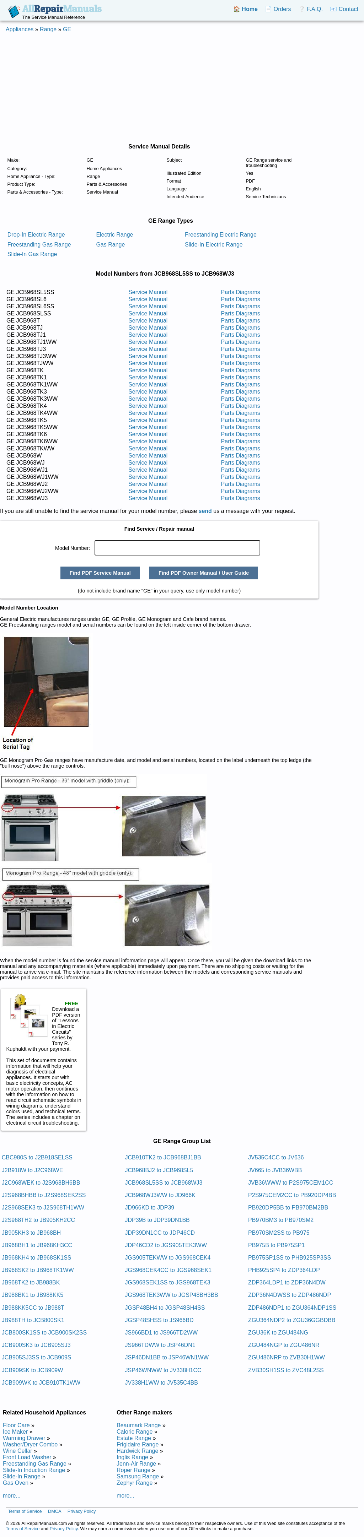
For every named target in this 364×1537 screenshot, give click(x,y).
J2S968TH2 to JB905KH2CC (38, 1220)
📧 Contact (344, 9)
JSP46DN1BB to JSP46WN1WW (167, 1357)
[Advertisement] (182, 88)
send (205, 511)
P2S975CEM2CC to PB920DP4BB (292, 1195)
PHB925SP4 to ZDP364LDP (284, 1270)
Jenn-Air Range (136, 1464)
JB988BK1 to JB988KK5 (32, 1295)
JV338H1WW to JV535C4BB (161, 1383)
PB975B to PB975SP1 (276, 1245)
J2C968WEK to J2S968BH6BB (41, 1183)
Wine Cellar (17, 1451)
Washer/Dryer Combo (30, 1444)
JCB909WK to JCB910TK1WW (41, 1383)
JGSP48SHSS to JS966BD (159, 1320)
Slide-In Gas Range (32, 254)
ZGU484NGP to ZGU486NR (284, 1345)
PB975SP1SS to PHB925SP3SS (289, 1258)
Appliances (19, 29)
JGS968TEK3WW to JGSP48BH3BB (171, 1295)
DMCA (54, 1511)
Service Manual (147, 292)
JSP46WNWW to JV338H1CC (163, 1370)
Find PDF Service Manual (100, 573)
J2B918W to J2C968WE (32, 1170)
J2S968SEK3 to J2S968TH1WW (43, 1208)
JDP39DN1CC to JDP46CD (160, 1233)
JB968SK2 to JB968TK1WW (38, 1270)
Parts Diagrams (240, 292)
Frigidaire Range (138, 1444)
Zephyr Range (134, 1483)
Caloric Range (134, 1432)
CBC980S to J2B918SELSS (37, 1157)
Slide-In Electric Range (214, 245)
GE (67, 29)
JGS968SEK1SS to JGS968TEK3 (167, 1282)
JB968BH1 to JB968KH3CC (37, 1245)
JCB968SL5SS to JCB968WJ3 (163, 1183)
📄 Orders (278, 9)
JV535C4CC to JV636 (276, 1157)
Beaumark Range (139, 1425)
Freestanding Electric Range (221, 235)
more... (12, 1496)
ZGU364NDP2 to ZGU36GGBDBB (291, 1320)
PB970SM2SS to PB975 (279, 1233)
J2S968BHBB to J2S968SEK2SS (44, 1195)
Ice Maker (15, 1432)
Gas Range (110, 245)
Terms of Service (25, 1511)
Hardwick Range (137, 1451)
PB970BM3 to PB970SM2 (281, 1220)
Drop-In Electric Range (36, 235)
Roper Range (133, 1470)
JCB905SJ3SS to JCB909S (36, 1357)
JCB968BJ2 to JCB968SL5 (159, 1170)
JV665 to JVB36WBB (275, 1170)
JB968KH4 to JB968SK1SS (36, 1258)
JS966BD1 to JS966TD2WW (161, 1333)
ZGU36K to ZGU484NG (278, 1333)
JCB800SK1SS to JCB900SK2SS (44, 1333)
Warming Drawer (24, 1438)
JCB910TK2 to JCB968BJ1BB (163, 1157)
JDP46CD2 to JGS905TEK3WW (166, 1245)
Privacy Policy (82, 1511)
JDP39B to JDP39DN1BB (157, 1220)
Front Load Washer (27, 1457)
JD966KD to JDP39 (149, 1208)
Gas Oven (15, 1483)
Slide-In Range (22, 1476)
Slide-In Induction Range (34, 1470)
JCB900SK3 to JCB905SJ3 (36, 1345)
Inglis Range (132, 1457)
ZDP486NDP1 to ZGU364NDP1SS (292, 1308)
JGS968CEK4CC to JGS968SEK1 (168, 1270)
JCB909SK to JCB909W (32, 1370)
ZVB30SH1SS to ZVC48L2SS (286, 1370)
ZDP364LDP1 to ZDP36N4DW (287, 1282)
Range (48, 29)
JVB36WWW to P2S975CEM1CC (290, 1183)
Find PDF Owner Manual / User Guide (204, 573)
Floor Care (16, 1425)
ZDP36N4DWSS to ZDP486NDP (289, 1295)
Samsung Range (138, 1476)
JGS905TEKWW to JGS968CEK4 (167, 1258)
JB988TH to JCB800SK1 (33, 1320)
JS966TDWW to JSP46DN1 (160, 1345)
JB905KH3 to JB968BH (31, 1233)
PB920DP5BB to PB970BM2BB (288, 1208)
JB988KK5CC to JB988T (33, 1308)
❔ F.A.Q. (310, 9)
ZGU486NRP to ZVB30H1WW (286, 1357)
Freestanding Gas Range (39, 245)
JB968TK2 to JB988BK (31, 1282)
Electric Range (114, 235)
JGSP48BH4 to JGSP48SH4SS (165, 1308)
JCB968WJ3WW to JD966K (160, 1195)
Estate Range (134, 1438)
